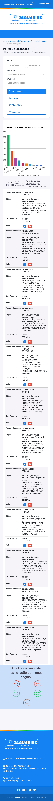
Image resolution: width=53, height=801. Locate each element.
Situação (11, 79)
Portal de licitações (39, 41)
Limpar (14, 98)
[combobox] (26, 74)
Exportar (14, 112)
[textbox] (26, 74)
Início (5, 41)
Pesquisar (15, 91)
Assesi (17, 797)
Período (10, 60)
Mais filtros (15, 105)
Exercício (11, 70)
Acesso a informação (19, 41)
